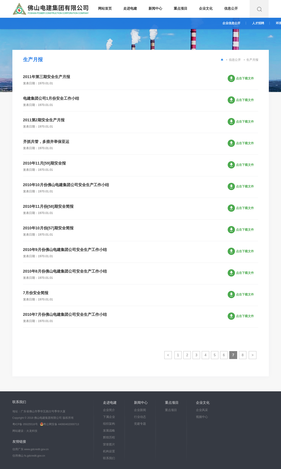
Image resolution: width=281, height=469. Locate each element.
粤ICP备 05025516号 (25, 424)
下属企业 (109, 417)
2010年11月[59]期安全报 (44, 163)
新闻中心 (155, 8)
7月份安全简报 (35, 293)
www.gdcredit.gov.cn (36, 449)
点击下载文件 (245, 79)
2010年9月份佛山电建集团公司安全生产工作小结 (65, 250)
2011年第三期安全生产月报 (46, 77)
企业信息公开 (231, 23)
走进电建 (130, 8)
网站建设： (19, 430)
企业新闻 (140, 410)
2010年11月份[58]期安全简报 (48, 206)
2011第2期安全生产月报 (44, 120)
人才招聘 (258, 23)
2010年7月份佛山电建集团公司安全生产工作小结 (65, 314)
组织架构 (109, 423)
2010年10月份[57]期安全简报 (48, 228)
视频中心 (202, 417)
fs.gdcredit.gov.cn (34, 455)
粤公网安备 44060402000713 (59, 424)
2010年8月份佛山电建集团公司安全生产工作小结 (65, 271)
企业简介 (109, 410)
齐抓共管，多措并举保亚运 (46, 142)
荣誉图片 (109, 444)
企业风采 (202, 410)
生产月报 (252, 59)
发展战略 (109, 430)
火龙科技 (31, 430)
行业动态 (140, 417)
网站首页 (105, 8)
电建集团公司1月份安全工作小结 (51, 98)
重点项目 (180, 8)
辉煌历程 (109, 437)
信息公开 (231, 8)
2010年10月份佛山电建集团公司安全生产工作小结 (66, 185)
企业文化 (206, 8)
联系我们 (109, 458)
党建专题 (140, 423)
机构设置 (109, 451)
